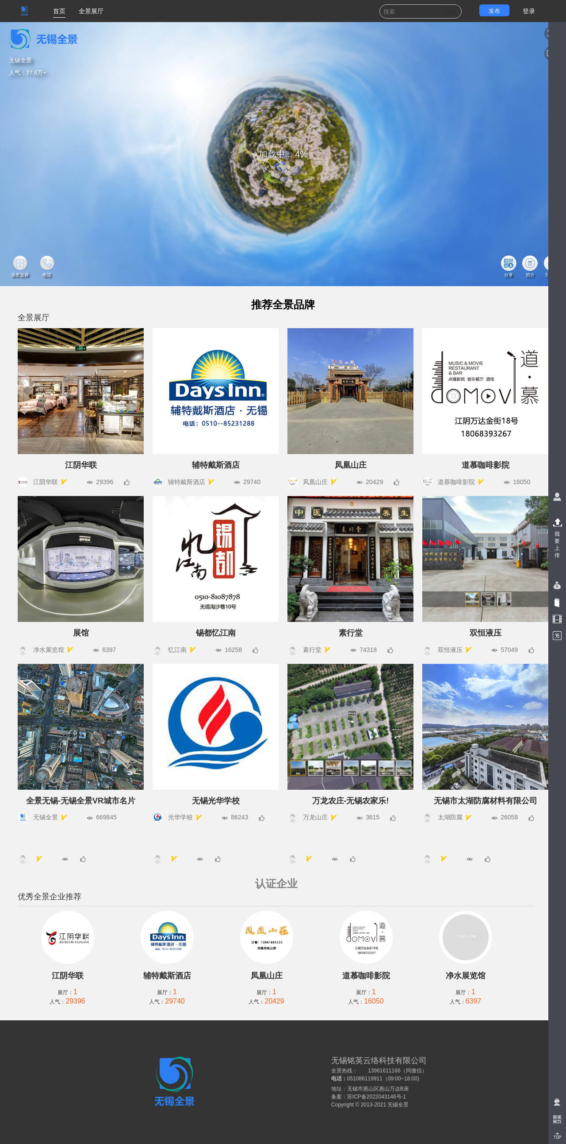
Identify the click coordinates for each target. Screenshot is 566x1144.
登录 (529, 11)
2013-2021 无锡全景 (385, 1105)
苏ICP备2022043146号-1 (376, 1097)
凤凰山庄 (267, 975)
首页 (59, 11)
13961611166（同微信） (397, 1071)
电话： (339, 1079)
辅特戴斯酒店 (167, 975)
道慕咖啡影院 (366, 975)
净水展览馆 (466, 975)
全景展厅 (91, 11)
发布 (494, 11)
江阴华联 (68, 975)
